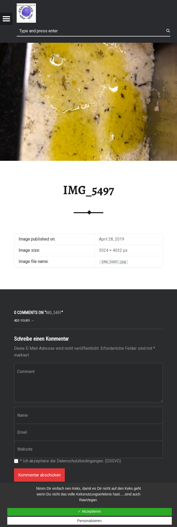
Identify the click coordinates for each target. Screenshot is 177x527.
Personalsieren (89, 521)
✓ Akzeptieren (89, 511)
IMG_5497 (88, 190)
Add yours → (24, 320)
